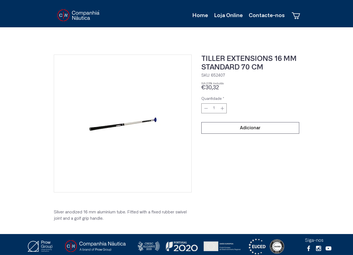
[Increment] (223, 108)
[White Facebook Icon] (308, 248)
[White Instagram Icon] (318, 248)
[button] (300, 15)
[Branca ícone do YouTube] (328, 248)
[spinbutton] (214, 108)
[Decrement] (205, 108)
